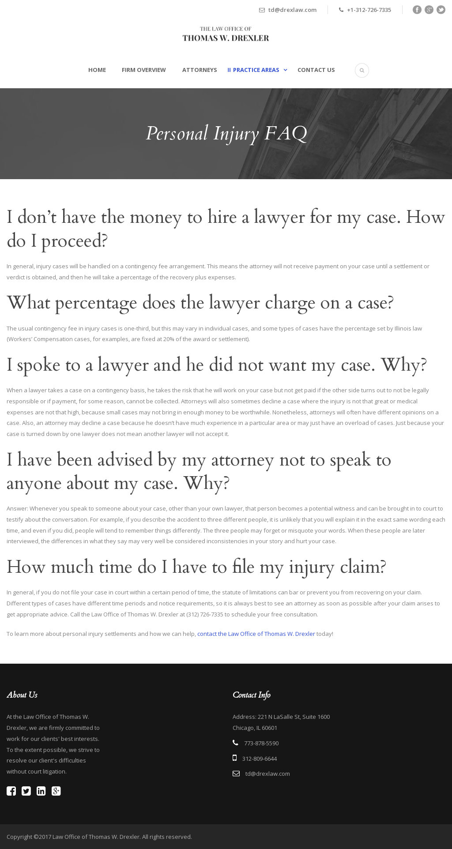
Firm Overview (144, 70)
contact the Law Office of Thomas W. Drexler (256, 634)
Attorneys (199, 70)
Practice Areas (256, 70)
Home (97, 70)
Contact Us (316, 70)
